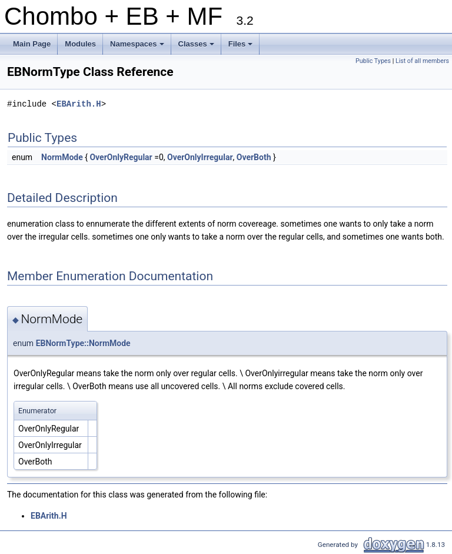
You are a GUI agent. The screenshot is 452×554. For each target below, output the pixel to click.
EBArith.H (78, 104)
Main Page (32, 43)
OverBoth (254, 157)
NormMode (62, 157)
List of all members (422, 61)
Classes (197, 47)
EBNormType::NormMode (83, 343)
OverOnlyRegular (120, 157)
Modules (80, 43)
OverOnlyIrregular (200, 157)
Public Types (373, 61)
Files (241, 47)
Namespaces (138, 47)
